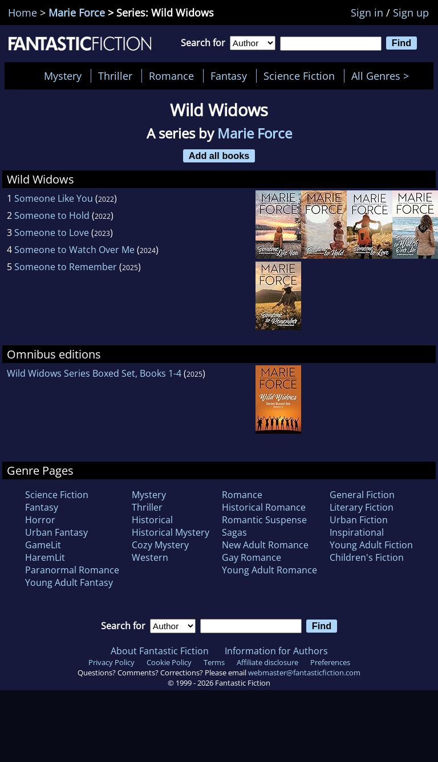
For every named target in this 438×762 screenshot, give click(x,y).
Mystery (63, 76)
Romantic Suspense (264, 520)
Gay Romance (251, 557)
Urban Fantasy (56, 532)
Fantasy (228, 76)
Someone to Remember (65, 266)
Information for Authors (276, 651)
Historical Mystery (170, 532)
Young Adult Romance (269, 570)
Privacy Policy (111, 662)
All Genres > (383, 76)
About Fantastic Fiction (160, 651)
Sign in (367, 12)
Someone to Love (51, 232)
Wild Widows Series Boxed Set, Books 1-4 (94, 373)
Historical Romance (264, 507)
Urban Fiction (359, 520)
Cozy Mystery (160, 545)
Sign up (411, 12)
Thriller (115, 76)
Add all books (219, 155)
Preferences (330, 662)
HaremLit (45, 557)
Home (22, 12)
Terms (214, 662)
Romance (171, 76)
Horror (40, 520)
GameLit (43, 545)
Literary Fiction (362, 507)
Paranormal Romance (72, 570)
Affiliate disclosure (267, 662)
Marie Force (76, 12)
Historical (152, 520)
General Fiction (362, 494)
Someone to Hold (52, 215)
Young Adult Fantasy (69, 582)
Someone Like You (53, 198)
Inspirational (357, 532)
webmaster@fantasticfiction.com (304, 672)
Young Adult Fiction (371, 545)
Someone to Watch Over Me (74, 249)
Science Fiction (299, 76)
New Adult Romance (265, 545)
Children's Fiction (367, 557)
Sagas (234, 532)
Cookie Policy (169, 662)
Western (150, 557)
